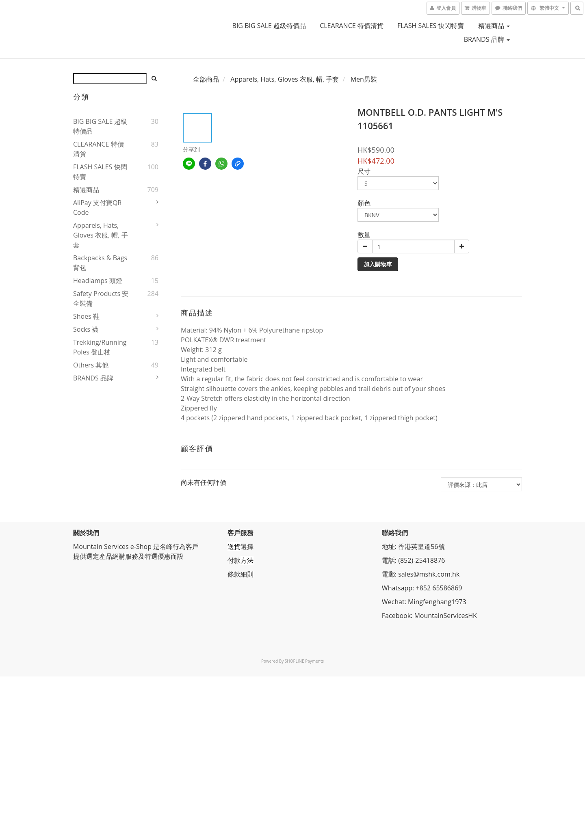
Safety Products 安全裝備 (100, 298)
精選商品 (494, 25)
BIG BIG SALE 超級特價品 (269, 25)
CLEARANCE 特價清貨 (352, 25)
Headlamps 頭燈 (97, 280)
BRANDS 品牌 (487, 39)
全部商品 (206, 79)
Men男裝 (364, 79)
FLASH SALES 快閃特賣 (430, 25)
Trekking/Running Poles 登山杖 (99, 347)
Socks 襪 (85, 329)
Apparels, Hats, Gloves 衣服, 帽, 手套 (100, 235)
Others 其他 (90, 365)
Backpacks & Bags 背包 (100, 262)
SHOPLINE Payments (304, 661)
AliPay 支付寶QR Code (97, 207)
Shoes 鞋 (86, 316)
